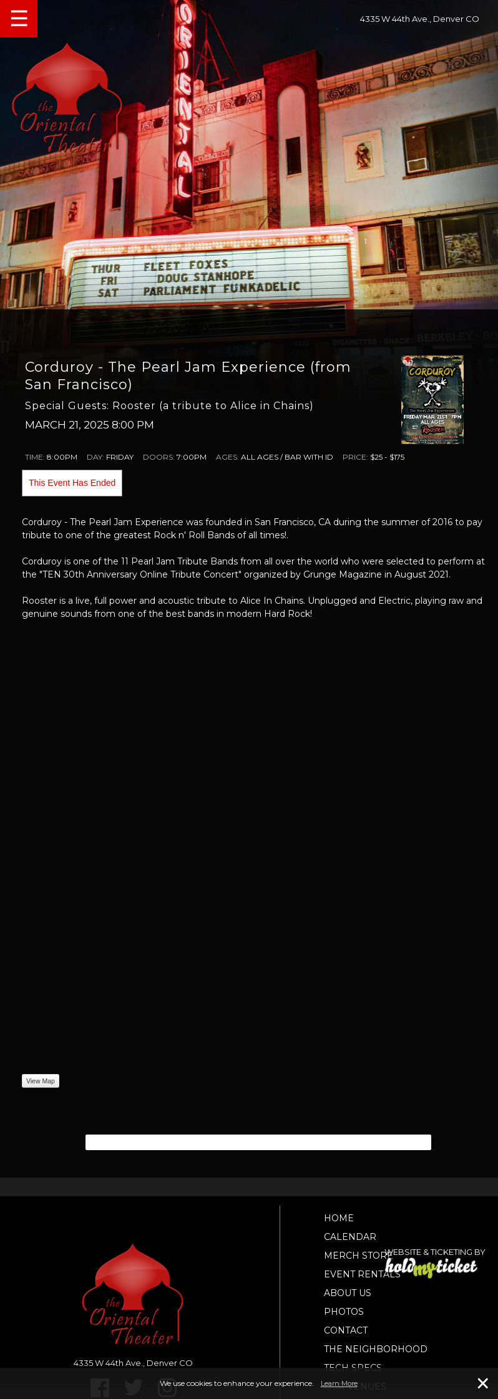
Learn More (339, 1383)
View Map (40, 1081)
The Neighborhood (375, 1349)
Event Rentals (362, 1274)
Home (339, 1218)
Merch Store (358, 1255)
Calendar (350, 1236)
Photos (344, 1311)
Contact (346, 1330)
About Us (347, 1293)
